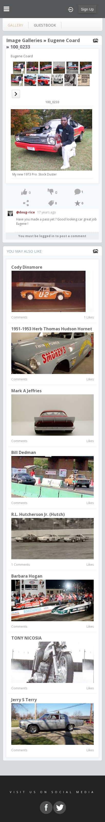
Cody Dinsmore (26, 267)
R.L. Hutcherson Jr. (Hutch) (38, 514)
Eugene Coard (63, 40)
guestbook (45, 25)
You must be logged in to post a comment (52, 236)
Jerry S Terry (24, 700)
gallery (15, 25)
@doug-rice (25, 212)
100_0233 (20, 47)
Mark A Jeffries (26, 391)
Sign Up (87, 9)
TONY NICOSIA (26, 638)
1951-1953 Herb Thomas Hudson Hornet (51, 329)
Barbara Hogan (26, 576)
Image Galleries (24, 40)
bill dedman (23, 452)
